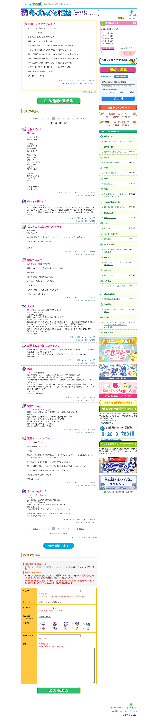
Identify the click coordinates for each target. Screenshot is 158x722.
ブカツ (106, 223)
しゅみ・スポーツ (111, 234)
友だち (106, 157)
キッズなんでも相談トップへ (83, 537)
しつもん (107, 281)
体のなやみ (108, 213)
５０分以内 (108, 41)
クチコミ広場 (109, 294)
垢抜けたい (108, 275)
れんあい (107, 257)
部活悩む (107, 228)
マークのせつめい (130, 18)
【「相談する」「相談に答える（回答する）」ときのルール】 (45, 567)
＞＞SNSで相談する (109, 420)
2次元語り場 (109, 244)
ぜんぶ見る (108, 332)
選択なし (57, 602)
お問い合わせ (118, 716)
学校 (106, 168)
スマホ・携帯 (109, 147)
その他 (106, 317)
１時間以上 (108, 44)
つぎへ (81, 118)
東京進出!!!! (108, 239)
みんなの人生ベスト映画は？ (115, 141)
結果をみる (128, 48)
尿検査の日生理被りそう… (114, 207)
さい (54, 608)
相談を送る (117, 70)
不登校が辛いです (111, 173)
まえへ (35, 118)
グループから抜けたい (112, 162)
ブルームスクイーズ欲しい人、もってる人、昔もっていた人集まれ (115, 324)
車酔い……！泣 (110, 218)
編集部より (108, 136)
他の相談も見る (58, 545)
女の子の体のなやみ (112, 202)
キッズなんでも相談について (118, 61)
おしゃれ (107, 270)
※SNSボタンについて (89, 92)
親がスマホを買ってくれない (115, 152)
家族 (106, 179)
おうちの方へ (131, 716)
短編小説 (107, 304)
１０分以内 (108, 33)
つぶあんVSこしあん (112, 299)
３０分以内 (108, 38)
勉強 (106, 189)
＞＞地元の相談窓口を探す (111, 440)
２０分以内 (108, 36)
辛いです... (108, 184)
